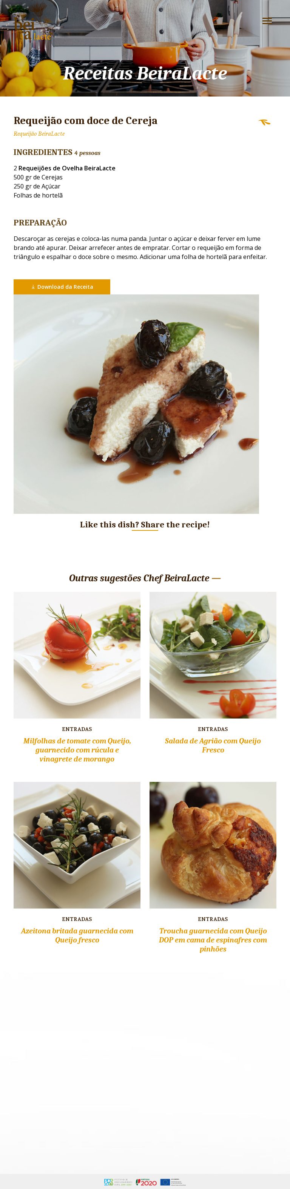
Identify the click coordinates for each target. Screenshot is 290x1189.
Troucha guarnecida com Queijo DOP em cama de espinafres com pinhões (213, 940)
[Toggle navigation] (267, 21)
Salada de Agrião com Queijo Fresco (213, 745)
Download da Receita (62, 286)
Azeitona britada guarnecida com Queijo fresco (77, 935)
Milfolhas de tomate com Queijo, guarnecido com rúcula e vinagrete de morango (77, 750)
